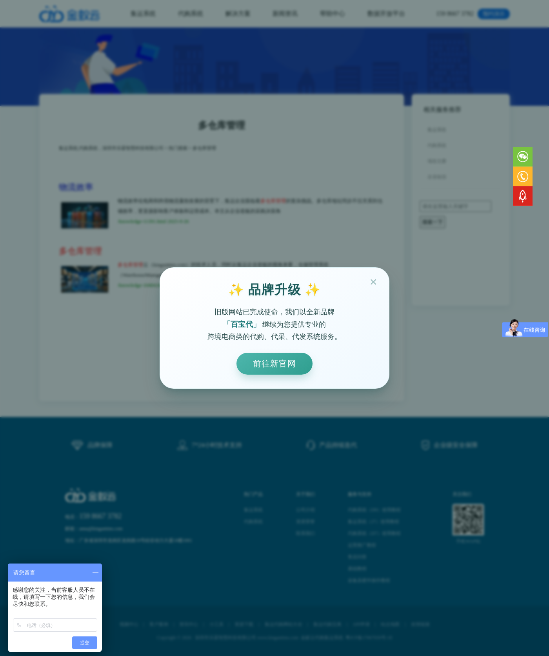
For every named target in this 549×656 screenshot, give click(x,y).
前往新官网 (274, 363)
